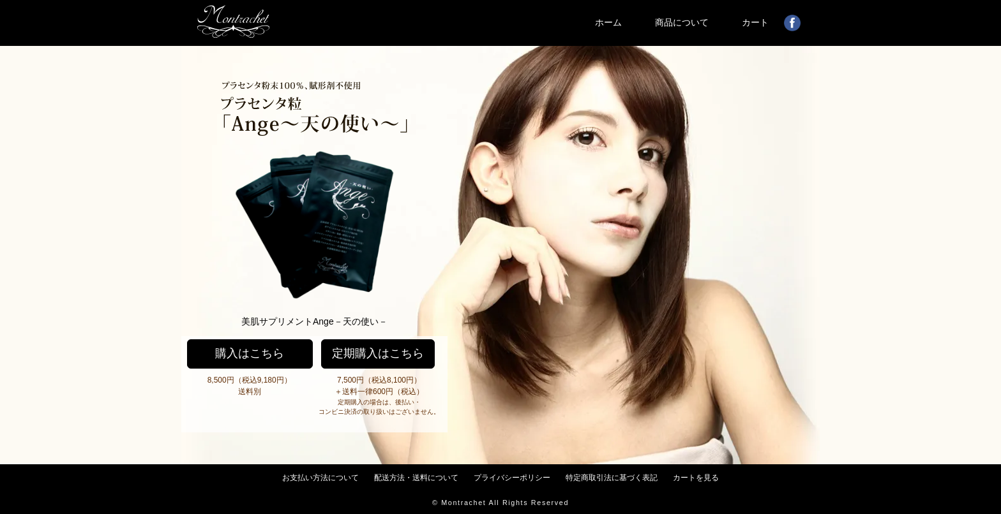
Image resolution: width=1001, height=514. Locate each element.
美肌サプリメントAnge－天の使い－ (314, 321)
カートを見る (696, 477)
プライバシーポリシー (512, 477)
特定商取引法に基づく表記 (612, 477)
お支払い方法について (320, 477)
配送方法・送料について (416, 477)
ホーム (608, 22)
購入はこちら (249, 353)
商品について (682, 22)
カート (755, 22)
